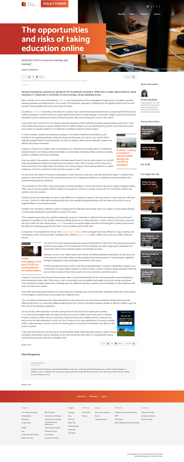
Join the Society (146, 419)
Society (144, 408)
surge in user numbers (71, 232)
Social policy (44, 81)
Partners (93, 396)
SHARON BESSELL (146, 284)
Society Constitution (148, 416)
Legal (97, 408)
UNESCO (37, 112)
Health (58, 81)
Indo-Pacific (86, 413)
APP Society (119, 419)
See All (144, 164)
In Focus (86, 408)
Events (157, 14)
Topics (132, 14)
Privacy (97, 416)
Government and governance (31, 81)
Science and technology (30, 435)
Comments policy (101, 419)
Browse (121, 14)
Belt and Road (50, 413)
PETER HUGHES (146, 266)
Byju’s (60, 223)
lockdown (62, 100)
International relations (52, 428)
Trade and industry (51, 438)
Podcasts (144, 14)
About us (81, 396)
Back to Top (26, 345)
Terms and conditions (102, 413)
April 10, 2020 (35, 365)
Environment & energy (53, 419)
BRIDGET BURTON (147, 247)
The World (83, 81)
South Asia (76, 81)
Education (52, 81)
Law (23, 431)
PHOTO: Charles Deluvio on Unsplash (168, 69)
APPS (116, 416)
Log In (104, 396)
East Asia (70, 81)
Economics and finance (53, 416)
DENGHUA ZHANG (146, 193)
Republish (130, 77)
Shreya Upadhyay (30, 69)
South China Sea (27, 438)
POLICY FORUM (64, 8)
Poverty (84, 416)
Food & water (26, 423)
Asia (69, 416)
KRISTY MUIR (145, 229)
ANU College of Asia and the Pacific (127, 423)
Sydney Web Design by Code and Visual (148, 456)
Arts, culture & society (29, 413)
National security (51, 431)
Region (71, 408)
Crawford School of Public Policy (126, 413)
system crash (84, 235)
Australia (64, 81)
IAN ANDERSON (146, 211)
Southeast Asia (73, 426)
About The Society (147, 413)
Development (26, 416)
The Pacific (72, 430)
